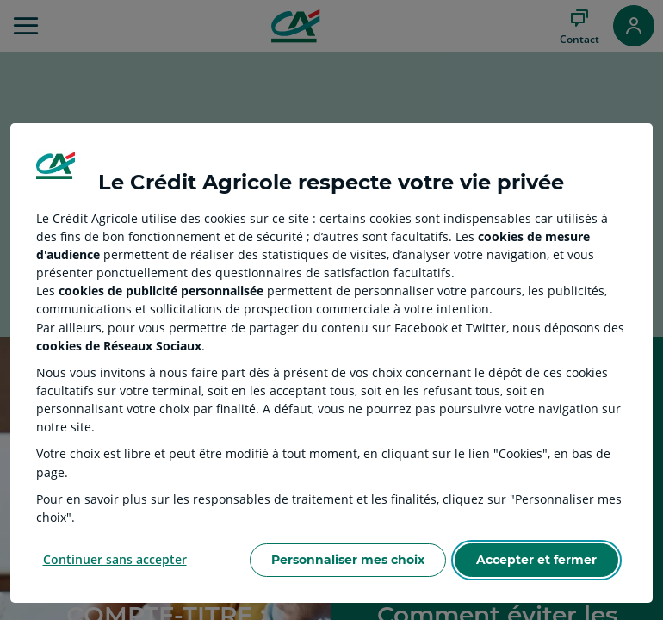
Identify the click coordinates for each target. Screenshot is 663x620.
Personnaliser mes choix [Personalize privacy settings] (347, 559)
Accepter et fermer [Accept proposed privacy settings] (536, 559)
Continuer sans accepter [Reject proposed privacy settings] (115, 559)
